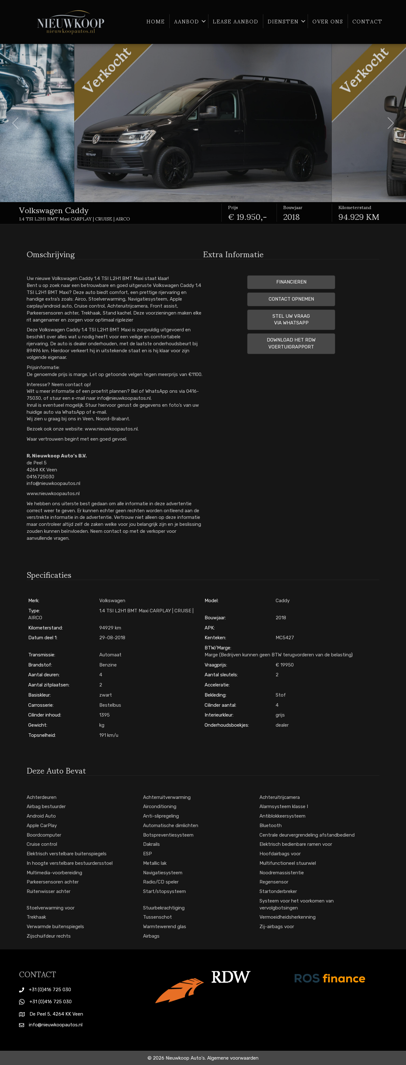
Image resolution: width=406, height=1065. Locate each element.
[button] (203, 21)
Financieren (291, 282)
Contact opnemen (291, 299)
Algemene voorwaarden (233, 1058)
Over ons (327, 21)
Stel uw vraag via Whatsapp (291, 319)
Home (156, 21)
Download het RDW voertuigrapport (291, 343)
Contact (367, 21)
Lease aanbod (236, 21)
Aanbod (186, 21)
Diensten (283, 21)
